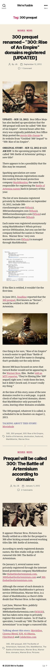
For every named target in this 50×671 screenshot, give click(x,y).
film (28, 646)
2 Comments (26, 490)
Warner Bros (23, 439)
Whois (29, 207)
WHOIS (39, 611)
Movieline (36, 630)
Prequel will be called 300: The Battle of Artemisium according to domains (25, 469)
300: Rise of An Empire (33, 433)
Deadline (22, 297)
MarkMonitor (20, 182)
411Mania (29, 633)
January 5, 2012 (32, 486)
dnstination (29, 436)
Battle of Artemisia (14, 436)
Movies (21, 30)
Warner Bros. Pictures (29, 652)
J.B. (16, 64)
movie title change (30, 135)
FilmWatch (8, 637)
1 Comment (27, 68)
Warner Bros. (13, 373)
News (29, 30)
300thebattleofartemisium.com (19, 577)
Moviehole (8, 426)
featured (39, 436)
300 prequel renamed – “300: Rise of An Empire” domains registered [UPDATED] (25, 47)
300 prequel (9, 300)
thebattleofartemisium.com (22, 574)
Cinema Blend (10, 633)
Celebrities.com (28, 637)
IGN (21, 633)
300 (8, 433)
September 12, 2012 (32, 64)
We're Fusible (25, 5)
